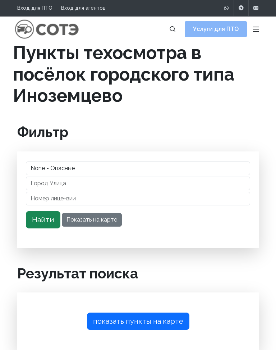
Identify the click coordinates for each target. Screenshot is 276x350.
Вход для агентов (83, 8)
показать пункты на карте (138, 321)
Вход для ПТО (34, 8)
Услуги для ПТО (216, 29)
